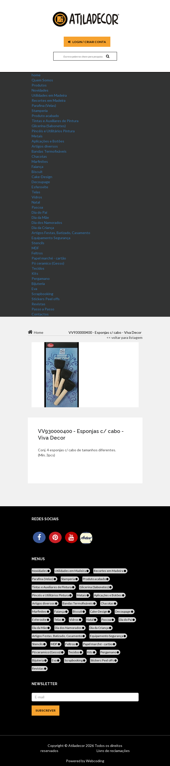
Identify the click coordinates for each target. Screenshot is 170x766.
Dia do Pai (39, 212)
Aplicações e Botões (48, 141)
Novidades (40, 90)
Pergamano (41, 278)
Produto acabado (45, 115)
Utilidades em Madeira (49, 95)
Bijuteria (38, 283)
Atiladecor (77, 745)
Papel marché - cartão (49, 258)
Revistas (38, 304)
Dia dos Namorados (47, 222)
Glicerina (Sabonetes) (49, 126)
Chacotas (39, 156)
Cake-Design (42, 177)
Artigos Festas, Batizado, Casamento (61, 232)
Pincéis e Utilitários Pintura (53, 131)
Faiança (37, 166)
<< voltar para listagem (124, 337)
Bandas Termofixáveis (49, 151)
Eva (34, 288)
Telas (36, 192)
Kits (35, 273)
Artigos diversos (45, 146)
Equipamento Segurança (51, 238)
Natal (36, 202)
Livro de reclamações (113, 750)
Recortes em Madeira (49, 100)
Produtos (39, 85)
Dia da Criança (43, 227)
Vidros (37, 197)
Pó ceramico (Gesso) (48, 263)
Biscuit (37, 171)
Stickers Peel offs (46, 299)
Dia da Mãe (40, 217)
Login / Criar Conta (87, 42)
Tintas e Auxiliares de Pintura (55, 121)
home (36, 75)
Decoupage (41, 182)
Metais (37, 136)
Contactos (40, 314)
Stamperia (40, 110)
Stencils (38, 243)
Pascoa (37, 207)
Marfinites (40, 161)
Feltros (37, 253)
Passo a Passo (43, 309)
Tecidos (38, 268)
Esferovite (40, 187)
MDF (35, 248)
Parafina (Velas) (44, 105)
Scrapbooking (42, 294)
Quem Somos (42, 80)
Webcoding (94, 761)
